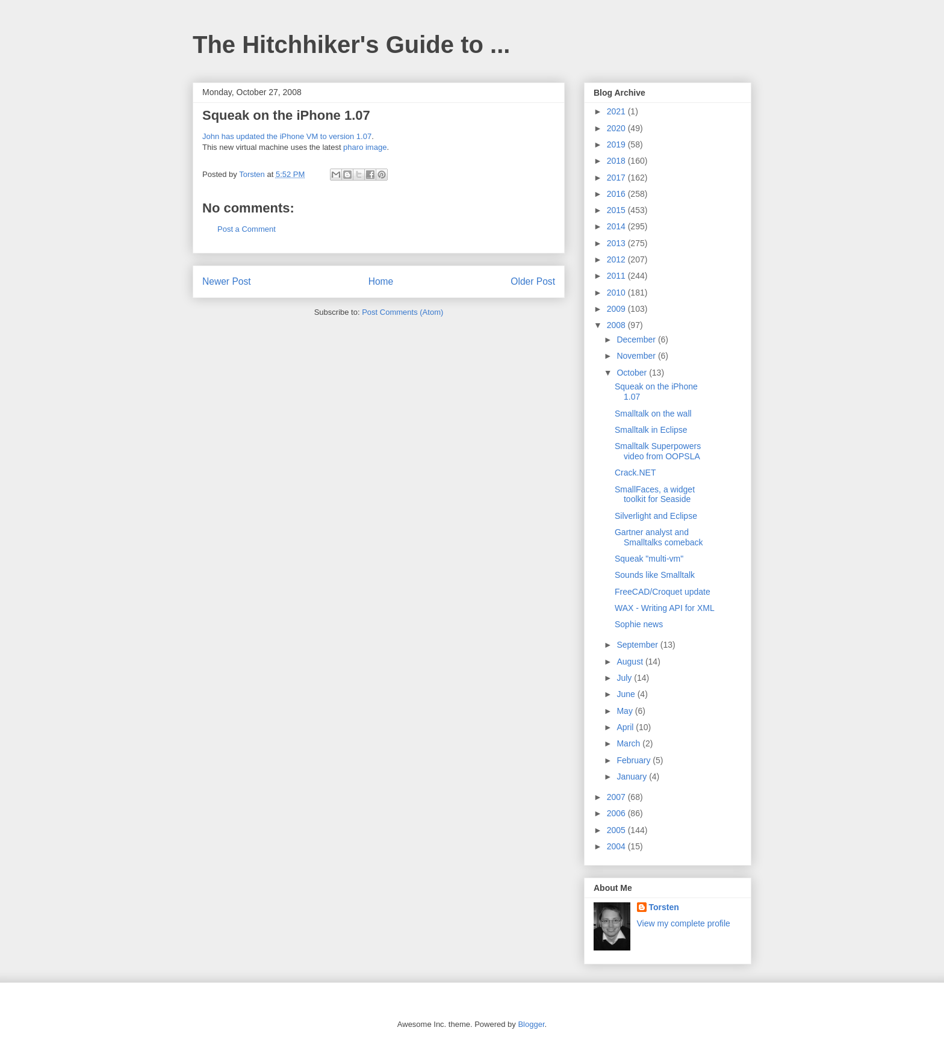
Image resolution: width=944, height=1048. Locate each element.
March (629, 743)
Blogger (531, 1024)
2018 (617, 161)
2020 (617, 128)
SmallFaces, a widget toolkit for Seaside (655, 494)
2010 (617, 292)
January (632, 776)
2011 (617, 276)
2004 (617, 846)
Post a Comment (246, 229)
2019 (617, 144)
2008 (617, 325)
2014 (617, 226)
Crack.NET (635, 472)
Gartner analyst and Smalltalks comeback (659, 537)
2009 (617, 309)
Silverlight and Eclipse (656, 516)
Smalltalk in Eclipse (651, 430)
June (626, 694)
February (634, 760)
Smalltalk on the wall (653, 413)
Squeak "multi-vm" (649, 558)
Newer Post (226, 281)
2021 (617, 111)
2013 (617, 243)
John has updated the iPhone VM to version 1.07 (286, 136)
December (636, 339)
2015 (617, 210)
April (626, 727)
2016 (617, 194)
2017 (617, 177)
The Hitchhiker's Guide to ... (351, 44)
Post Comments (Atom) (402, 312)
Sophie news (639, 624)
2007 (617, 797)
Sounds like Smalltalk (655, 575)
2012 (617, 259)
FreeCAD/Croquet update (662, 592)
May (625, 711)
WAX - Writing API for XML (665, 608)
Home (381, 281)
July (625, 678)
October (632, 372)
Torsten (664, 907)
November (636, 356)
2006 (617, 813)
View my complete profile (683, 923)
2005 (617, 830)
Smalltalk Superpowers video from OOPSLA (658, 451)
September (638, 645)
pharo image (365, 147)
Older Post (533, 281)
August (630, 661)
